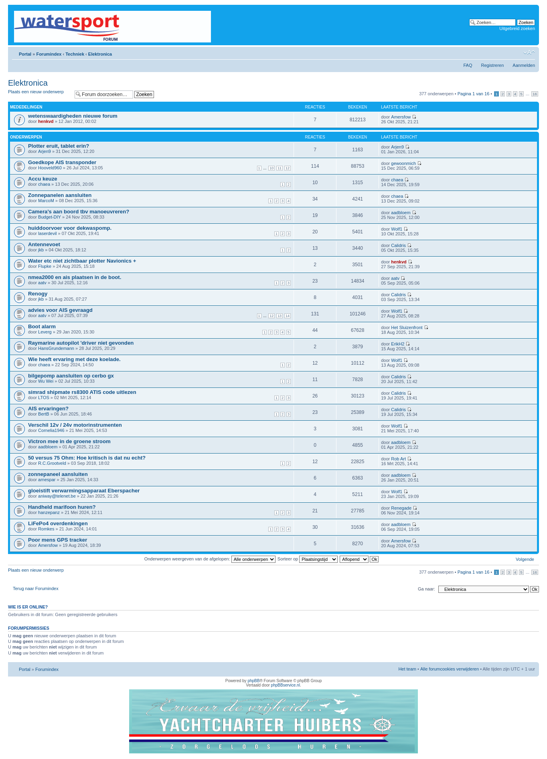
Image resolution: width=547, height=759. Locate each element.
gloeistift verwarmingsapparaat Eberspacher (84, 491)
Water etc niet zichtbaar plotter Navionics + (82, 261)
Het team (407, 669)
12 (288, 168)
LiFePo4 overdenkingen (58, 523)
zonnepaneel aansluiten (58, 474)
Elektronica (100, 54)
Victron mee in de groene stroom (69, 441)
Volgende (525, 559)
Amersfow (401, 116)
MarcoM (46, 200)
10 (271, 168)
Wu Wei (45, 381)
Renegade (401, 508)
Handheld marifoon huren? (62, 507)
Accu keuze (42, 179)
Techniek (74, 54)
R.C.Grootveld (52, 463)
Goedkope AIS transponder (62, 162)
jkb (41, 249)
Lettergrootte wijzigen (529, 52)
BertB (43, 414)
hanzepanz (49, 512)
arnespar (46, 479)
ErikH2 (397, 343)
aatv (42, 282)
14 (288, 316)
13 (280, 316)
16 (535, 94)
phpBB (253, 681)
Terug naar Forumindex (36, 588)
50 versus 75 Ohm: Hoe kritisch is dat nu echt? (87, 458)
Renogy (37, 294)
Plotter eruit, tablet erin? (58, 146)
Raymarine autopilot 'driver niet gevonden (81, 343)
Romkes (46, 528)
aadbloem (400, 212)
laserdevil (47, 233)
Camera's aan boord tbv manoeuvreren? (78, 212)
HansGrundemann (56, 348)
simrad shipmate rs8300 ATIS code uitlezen (82, 392)
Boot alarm (42, 326)
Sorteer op (308, 558)
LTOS (43, 397)
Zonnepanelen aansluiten (59, 195)
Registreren (492, 65)
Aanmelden (524, 65)
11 (280, 168)
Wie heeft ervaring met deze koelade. (74, 359)
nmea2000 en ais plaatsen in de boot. (74, 277)
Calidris (398, 245)
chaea (44, 184)
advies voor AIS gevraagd (60, 310)
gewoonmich (403, 163)
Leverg (45, 331)
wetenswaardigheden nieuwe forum (73, 116)
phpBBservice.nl (285, 685)
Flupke (44, 266)
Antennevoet (44, 244)
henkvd (46, 121)
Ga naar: (426, 588)
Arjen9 (44, 151)
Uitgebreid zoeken (517, 28)
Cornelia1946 (51, 430)
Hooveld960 (50, 167)
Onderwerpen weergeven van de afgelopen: (210, 558)
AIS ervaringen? (48, 409)
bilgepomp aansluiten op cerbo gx (71, 376)
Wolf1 (396, 229)
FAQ (467, 65)
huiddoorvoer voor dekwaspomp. (69, 228)
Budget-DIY (49, 217)
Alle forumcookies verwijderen (449, 669)
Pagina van (474, 93)
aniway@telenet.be (57, 496)
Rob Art (398, 458)
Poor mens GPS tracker (57, 540)
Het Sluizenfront (406, 327)
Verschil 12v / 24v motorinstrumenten (75, 425)
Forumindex (48, 54)
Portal (25, 54)
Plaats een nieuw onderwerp (39, 94)
